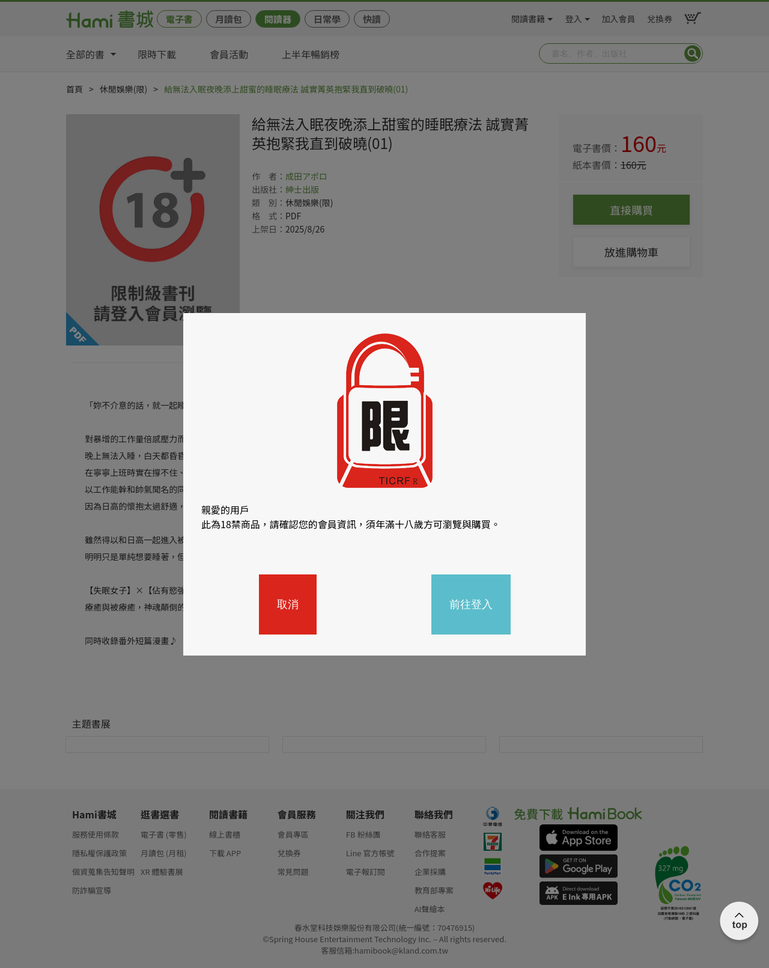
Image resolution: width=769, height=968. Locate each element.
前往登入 (471, 604)
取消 (288, 604)
